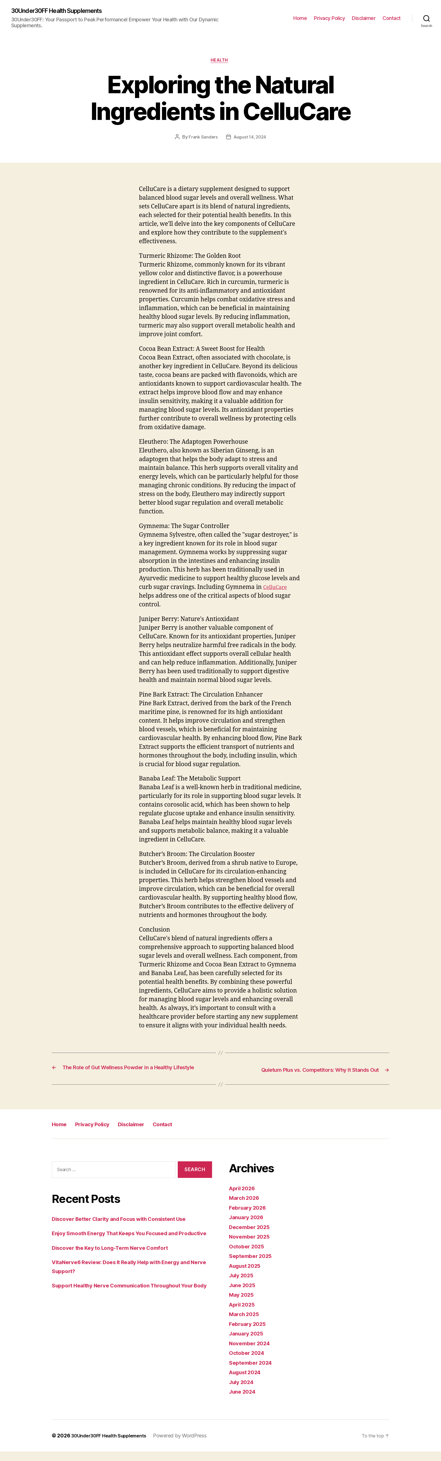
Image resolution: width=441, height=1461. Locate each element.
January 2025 (248, 1342)
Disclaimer (363, 18)
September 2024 (253, 1372)
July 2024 (243, 1391)
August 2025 (247, 1275)
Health (220, 62)
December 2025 (251, 1236)
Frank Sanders (202, 139)
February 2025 (249, 1333)
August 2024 (247, 1381)
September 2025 (252, 1265)
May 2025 (243, 1304)
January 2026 (248, 1226)
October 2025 (248, 1255)
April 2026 (244, 1197)
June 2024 (244, 1401)
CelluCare (276, 589)
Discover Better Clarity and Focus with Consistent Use (128, 1228)
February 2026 (250, 1217)
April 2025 (243, 1313)
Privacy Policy (329, 18)
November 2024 (252, 1352)
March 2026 (246, 1207)
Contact (391, 18)
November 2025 (251, 1246)
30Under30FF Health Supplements (64, 11)
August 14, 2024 (250, 139)
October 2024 (248, 1362)
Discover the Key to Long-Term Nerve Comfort (117, 1265)
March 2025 (245, 1323)
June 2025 (244, 1294)
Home (300, 18)
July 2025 (243, 1284)
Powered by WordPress (190, 1445)
